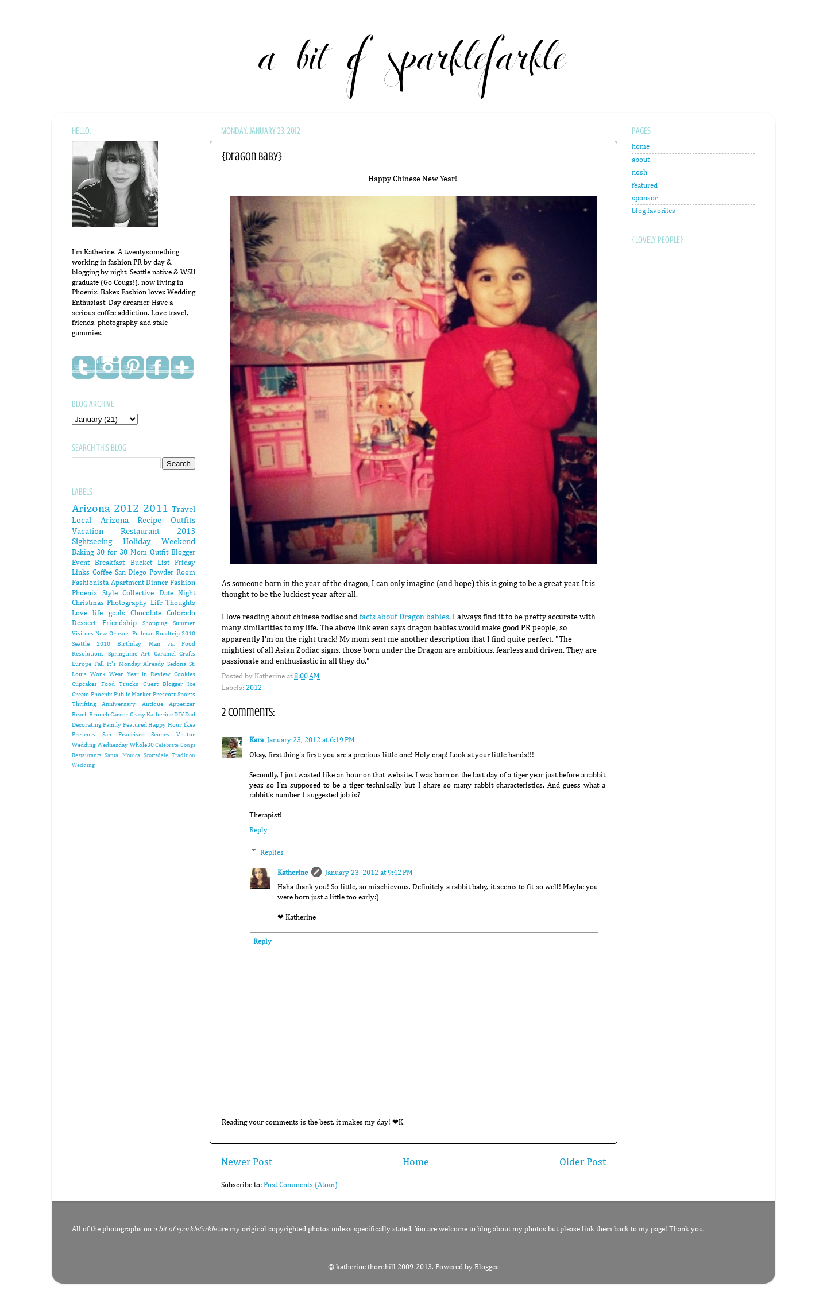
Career (119, 714)
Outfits (183, 520)
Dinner (157, 583)
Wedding (83, 765)
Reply (258, 830)
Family (112, 725)
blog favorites (653, 211)
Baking (83, 552)
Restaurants (86, 755)
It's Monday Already (136, 664)
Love (79, 613)
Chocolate (145, 613)
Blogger (486, 1267)
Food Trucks (119, 684)
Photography (127, 603)
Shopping (154, 623)
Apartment (127, 583)
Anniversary (119, 704)
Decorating (86, 725)
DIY (179, 714)
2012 (254, 688)
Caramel (165, 653)
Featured (135, 725)
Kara (256, 740)
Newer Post (246, 1162)
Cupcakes (84, 684)
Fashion (182, 583)
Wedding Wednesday (100, 745)
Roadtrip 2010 (175, 633)
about (641, 160)
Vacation (87, 531)
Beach (80, 714)
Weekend (178, 541)
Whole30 (142, 745)
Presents (83, 734)
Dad (190, 714)
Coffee (102, 572)
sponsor (645, 198)
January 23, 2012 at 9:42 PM (369, 873)
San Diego (131, 572)
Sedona (176, 664)
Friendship (119, 623)
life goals (108, 613)
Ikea (189, 725)
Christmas (88, 603)
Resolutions (88, 653)
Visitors (83, 633)
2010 (103, 644)
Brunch (99, 714)
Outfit (159, 552)
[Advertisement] (678, 528)
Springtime (122, 653)
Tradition (183, 755)
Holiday (137, 541)
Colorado (181, 613)
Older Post (582, 1162)
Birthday (129, 644)
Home (416, 1162)
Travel (183, 509)
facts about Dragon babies (404, 617)
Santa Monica (122, 755)
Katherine (292, 873)
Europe (81, 664)
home (641, 146)
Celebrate (167, 745)
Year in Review (149, 674)
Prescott (164, 694)
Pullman (143, 633)
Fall (99, 664)
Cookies (184, 674)
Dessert (84, 623)
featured (645, 185)
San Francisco (123, 734)
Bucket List (149, 563)
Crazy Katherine (151, 714)
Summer (184, 623)
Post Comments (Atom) (301, 1185)
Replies (272, 852)
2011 (155, 508)
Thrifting (84, 704)
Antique (152, 704)
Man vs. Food (172, 644)
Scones (160, 734)
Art (145, 653)
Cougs (187, 745)
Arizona (91, 508)
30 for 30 (111, 552)
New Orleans (112, 633)
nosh (639, 172)
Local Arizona (100, 520)
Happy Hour (165, 725)
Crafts (187, 653)
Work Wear (106, 674)
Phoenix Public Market (121, 694)
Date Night (177, 593)
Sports (186, 694)
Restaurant (140, 531)
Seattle (81, 644)
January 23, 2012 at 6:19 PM (311, 740)
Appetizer (182, 704)
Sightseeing (92, 541)
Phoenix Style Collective (113, 593)
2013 (186, 531)
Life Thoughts (172, 603)
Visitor (185, 734)
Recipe (149, 520)
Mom (138, 552)
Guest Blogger (163, 684)
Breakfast (110, 563)
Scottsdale (156, 755)
